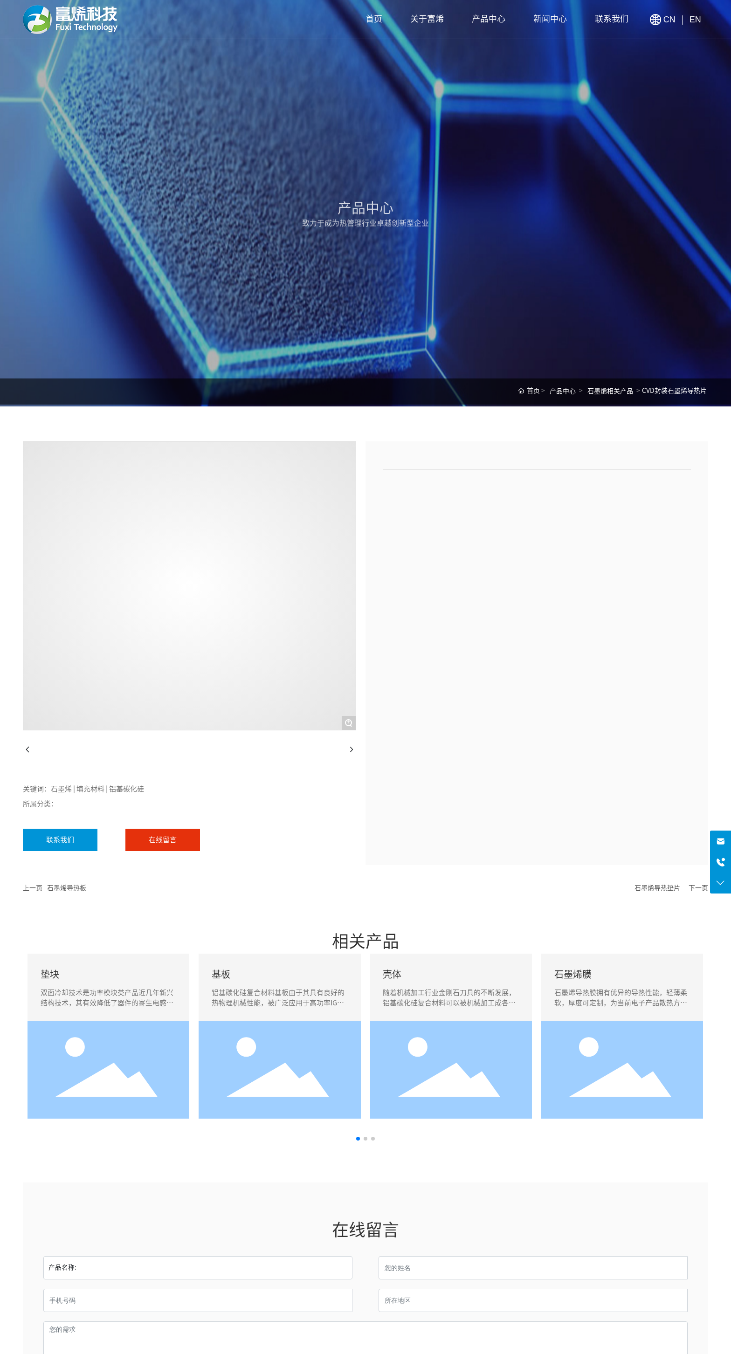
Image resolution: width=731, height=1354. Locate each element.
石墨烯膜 (573, 974)
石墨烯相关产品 (610, 391)
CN (670, 19)
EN (695, 19)
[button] (358, 1139)
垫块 (50, 974)
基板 (221, 974)
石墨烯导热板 (66, 888)
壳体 (392, 974)
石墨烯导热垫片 (657, 888)
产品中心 (563, 391)
